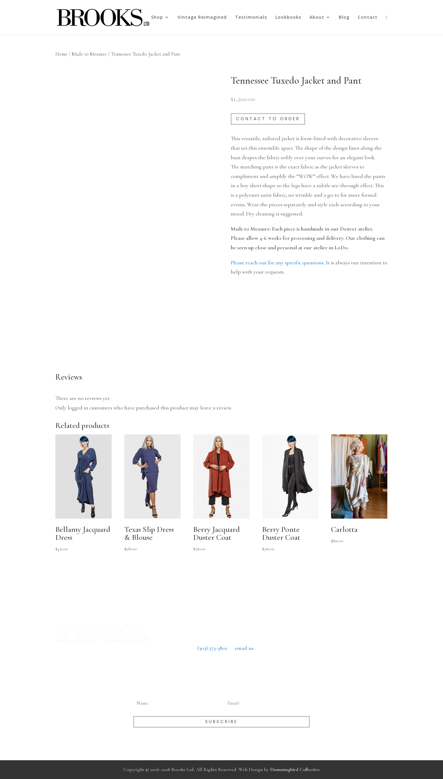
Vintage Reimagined (202, 17)
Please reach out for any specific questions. (278, 262)
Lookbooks (288, 17)
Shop (157, 17)
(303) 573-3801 (212, 648)
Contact (367, 17)
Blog (344, 17)
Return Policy (221, 666)
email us (244, 648)
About (316, 17)
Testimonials (251, 17)
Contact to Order (268, 119)
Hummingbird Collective (295, 769)
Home (61, 54)
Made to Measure (89, 54)
